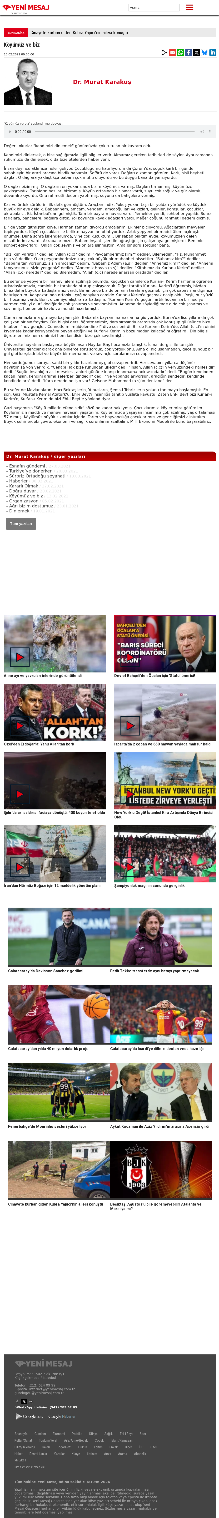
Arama (122, 1454)
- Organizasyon (22, 500)
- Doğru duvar (21, 490)
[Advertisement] (110, 568)
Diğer (128, 1447)
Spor (143, 1434)
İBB (141, 1447)
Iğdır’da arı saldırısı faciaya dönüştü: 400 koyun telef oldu (54, 812)
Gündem (40, 1434)
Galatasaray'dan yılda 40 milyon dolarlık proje (48, 1048)
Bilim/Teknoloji (25, 1447)
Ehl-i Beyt (126, 1434)
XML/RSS (20, 1460)
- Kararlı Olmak (22, 485)
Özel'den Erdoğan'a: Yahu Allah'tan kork (39, 744)
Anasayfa (21, 1434)
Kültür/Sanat (23, 1440)
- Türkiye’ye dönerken (29, 470)
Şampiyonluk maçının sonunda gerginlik (149, 885)
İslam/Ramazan (122, 1440)
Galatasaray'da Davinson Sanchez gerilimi (45, 971)
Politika (77, 1434)
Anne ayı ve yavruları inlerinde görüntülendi (43, 675)
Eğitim (98, 1447)
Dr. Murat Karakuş (102, 82)
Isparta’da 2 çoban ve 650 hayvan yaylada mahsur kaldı (162, 744)
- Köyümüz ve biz (24, 495)
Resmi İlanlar (38, 1454)
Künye (76, 1454)
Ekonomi (59, 1434)
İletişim (92, 1454)
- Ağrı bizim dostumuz (29, 505)
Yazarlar (59, 1454)
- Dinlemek (18, 510)
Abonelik (140, 1454)
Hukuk (82, 1447)
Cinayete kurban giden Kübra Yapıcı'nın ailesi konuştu (79, 32)
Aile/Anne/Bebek (76, 1440)
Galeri (46, 1447)
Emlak (114, 1447)
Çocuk (99, 1440)
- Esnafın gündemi (25, 465)
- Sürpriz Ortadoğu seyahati (35, 475)
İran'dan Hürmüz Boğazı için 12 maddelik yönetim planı (52, 885)
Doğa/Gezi (64, 1447)
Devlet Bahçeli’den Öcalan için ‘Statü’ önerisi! (154, 675)
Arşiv (107, 1454)
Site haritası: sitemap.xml (30, 1467)
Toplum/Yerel (48, 1440)
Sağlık (109, 1434)
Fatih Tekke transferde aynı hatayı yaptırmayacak (154, 971)
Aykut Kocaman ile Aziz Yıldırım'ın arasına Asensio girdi (159, 1126)
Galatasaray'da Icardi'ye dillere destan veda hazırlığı (157, 1048)
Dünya (93, 1434)
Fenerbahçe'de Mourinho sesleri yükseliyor (47, 1126)
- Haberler (17, 480)
